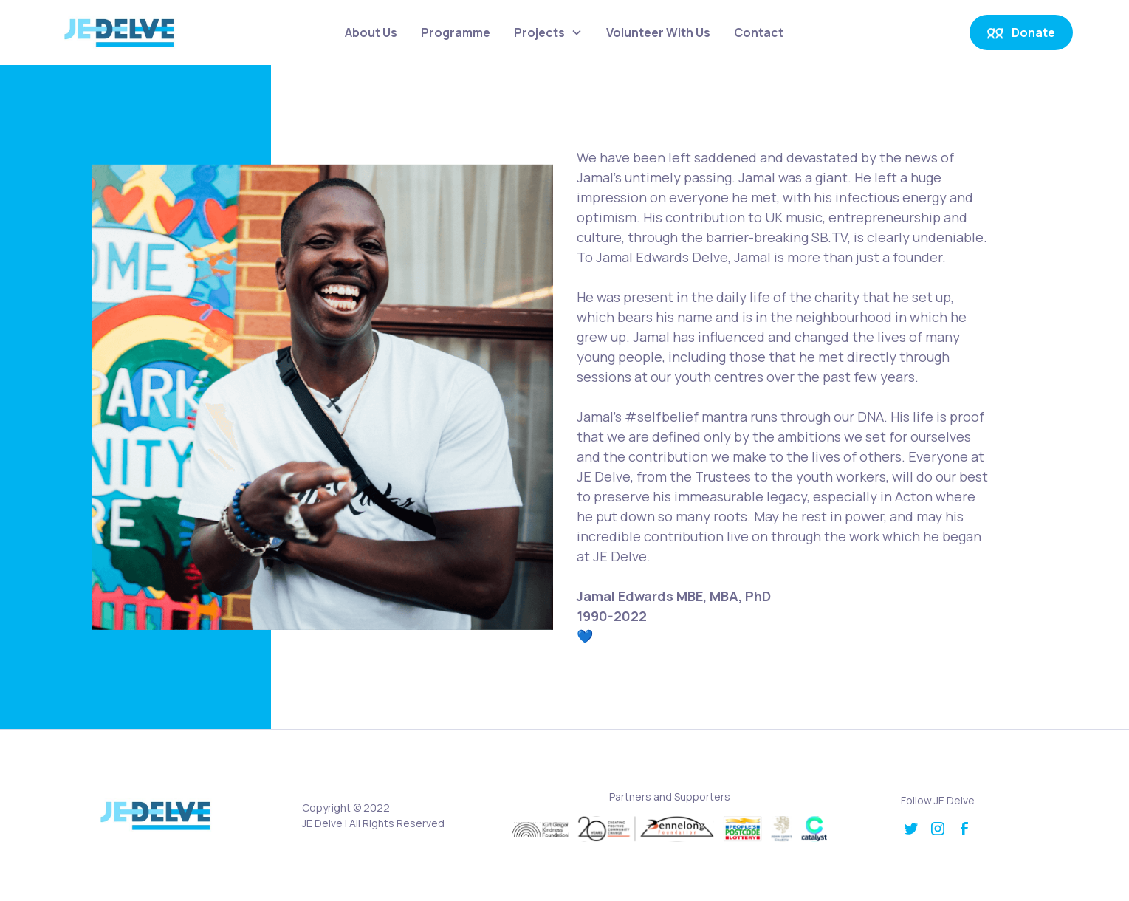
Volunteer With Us (658, 32)
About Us (371, 32)
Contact (758, 32)
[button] (548, 32)
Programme (455, 32)
